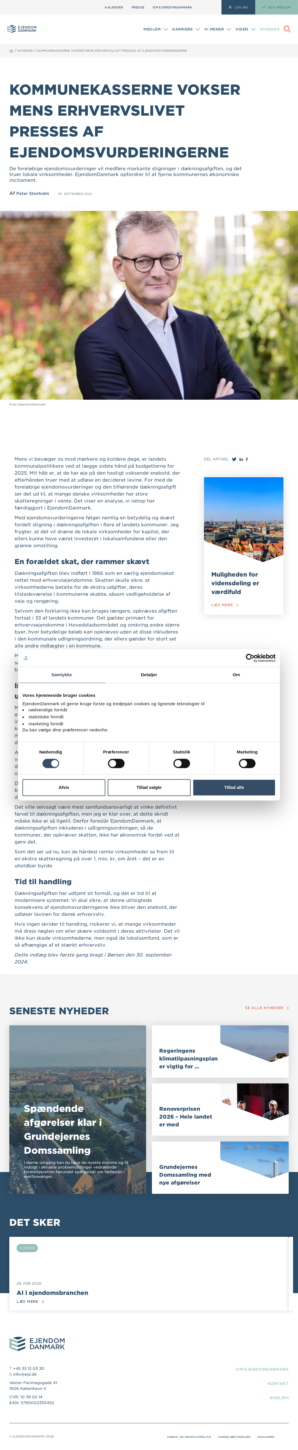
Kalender (114, 7)
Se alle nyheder (265, 1008)
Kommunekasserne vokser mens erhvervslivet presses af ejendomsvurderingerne (130, 50)
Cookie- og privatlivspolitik (173, 1437)
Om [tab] (236, 674)
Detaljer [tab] (149, 674)
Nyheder (270, 29)
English (277, 1398)
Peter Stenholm (35, 193)
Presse (138, 7)
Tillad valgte (149, 787)
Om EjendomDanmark (172, 7)
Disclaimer (264, 1437)
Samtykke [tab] (62, 674)
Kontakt (276, 1384)
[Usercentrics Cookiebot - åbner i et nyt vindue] (250, 658)
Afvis (63, 787)
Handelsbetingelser (226, 1437)
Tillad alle (234, 787)
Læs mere (226, 606)
